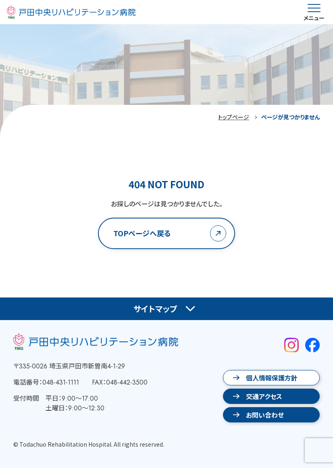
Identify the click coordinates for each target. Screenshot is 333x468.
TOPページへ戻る (142, 233)
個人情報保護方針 (272, 378)
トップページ (233, 117)
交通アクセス (264, 396)
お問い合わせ (265, 415)
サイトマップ (155, 308)
